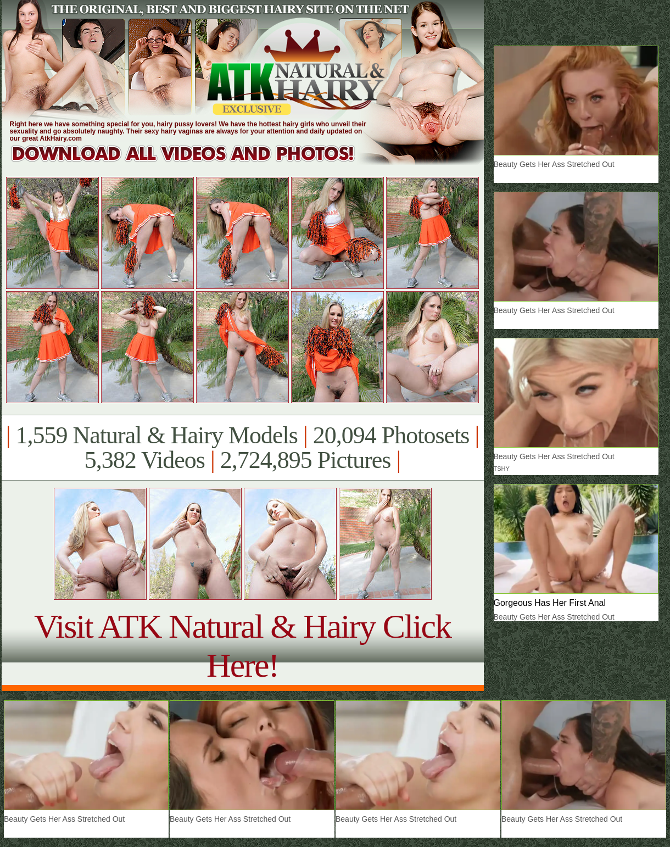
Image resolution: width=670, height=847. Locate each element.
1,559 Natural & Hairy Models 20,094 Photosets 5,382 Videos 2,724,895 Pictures (242, 447)
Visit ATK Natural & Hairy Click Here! (242, 646)
